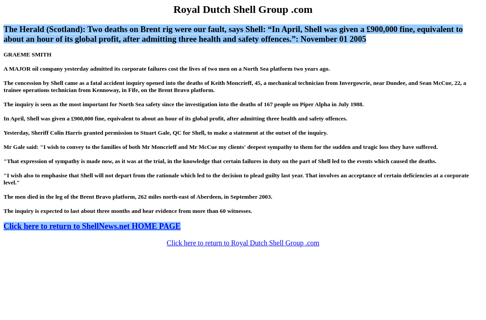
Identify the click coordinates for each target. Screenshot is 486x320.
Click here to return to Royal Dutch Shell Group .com (243, 243)
